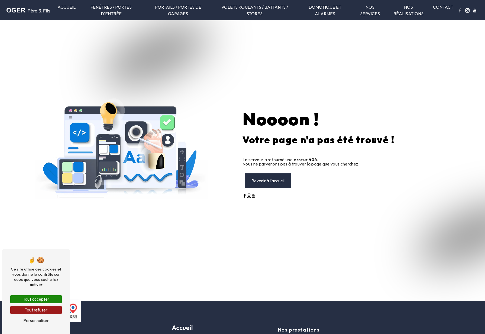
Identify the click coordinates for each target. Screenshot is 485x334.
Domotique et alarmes (325, 10)
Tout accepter (36, 299)
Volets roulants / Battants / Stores (254, 10)
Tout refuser (36, 310)
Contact (443, 7)
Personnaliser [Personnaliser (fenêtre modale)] (36, 320)
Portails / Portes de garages (178, 10)
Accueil (66, 7)
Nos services (370, 10)
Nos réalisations (408, 10)
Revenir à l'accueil (267, 180)
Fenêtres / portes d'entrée (111, 10)
